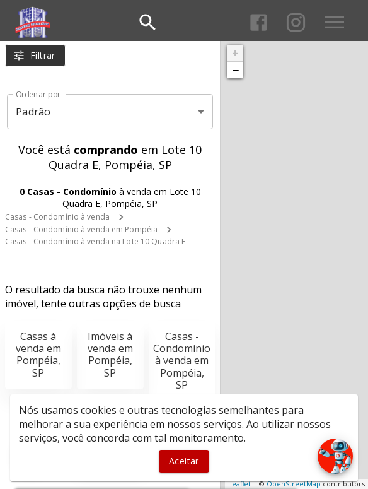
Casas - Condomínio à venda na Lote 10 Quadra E (95, 241)
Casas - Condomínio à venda (57, 216)
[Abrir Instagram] (296, 22)
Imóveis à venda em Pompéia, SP (110, 354)
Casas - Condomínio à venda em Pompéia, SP (181, 360)
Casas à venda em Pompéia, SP (38, 354)
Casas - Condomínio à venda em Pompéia (81, 229)
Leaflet (239, 483)
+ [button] (235, 53)
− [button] (236, 70)
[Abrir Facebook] (259, 22)
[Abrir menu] (334, 22)
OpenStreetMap (294, 483)
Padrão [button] (33, 112)
